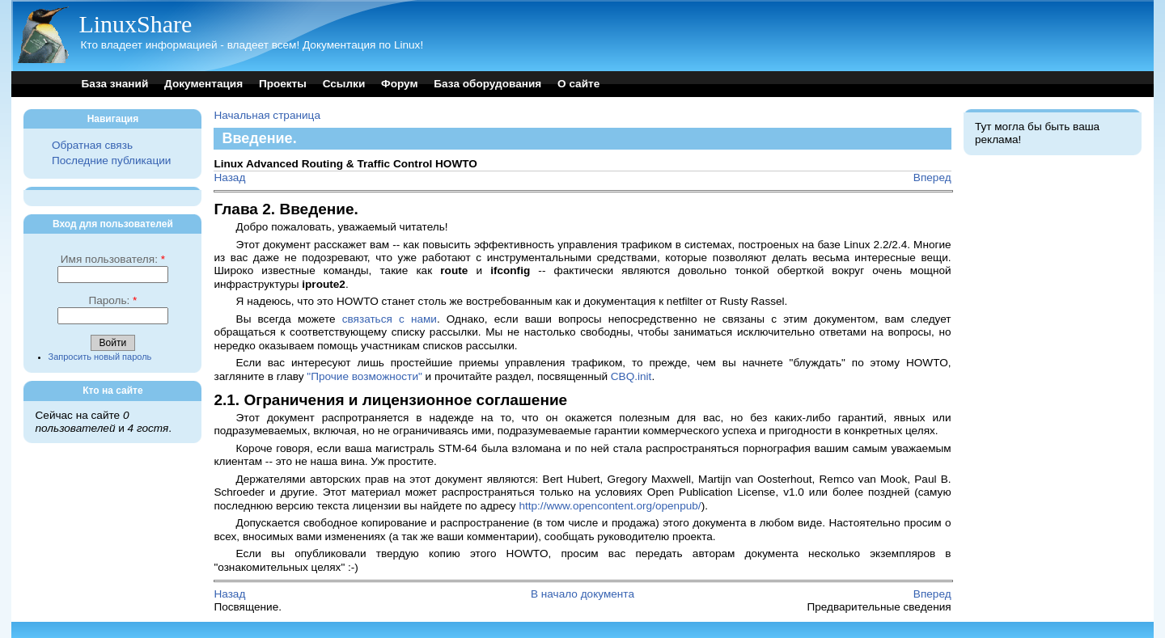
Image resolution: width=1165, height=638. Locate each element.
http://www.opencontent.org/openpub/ (610, 506)
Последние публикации (111, 160)
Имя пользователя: (113, 259)
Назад (229, 177)
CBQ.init (631, 376)
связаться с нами (389, 319)
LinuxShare (135, 24)
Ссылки (344, 84)
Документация (203, 84)
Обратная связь (92, 145)
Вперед (932, 177)
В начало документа (582, 594)
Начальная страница (267, 115)
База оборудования (487, 84)
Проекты (283, 84)
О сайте (578, 84)
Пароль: (112, 300)
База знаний (114, 84)
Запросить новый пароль (100, 356)
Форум (399, 84)
